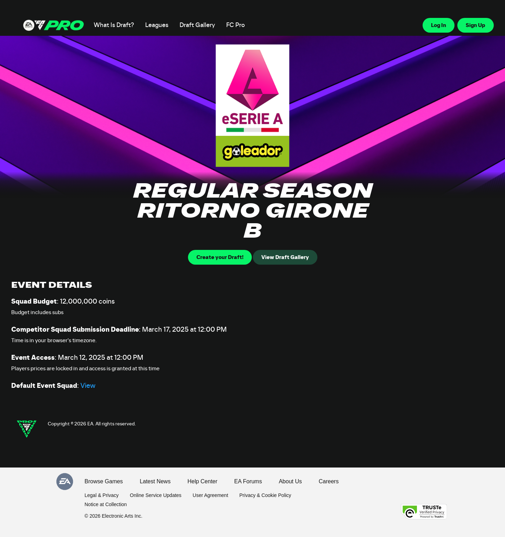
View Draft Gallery (285, 257)
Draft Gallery (197, 25)
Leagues (156, 25)
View (87, 385)
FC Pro (235, 25)
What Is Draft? (114, 25)
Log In (438, 25)
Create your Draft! (219, 257)
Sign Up (475, 25)
